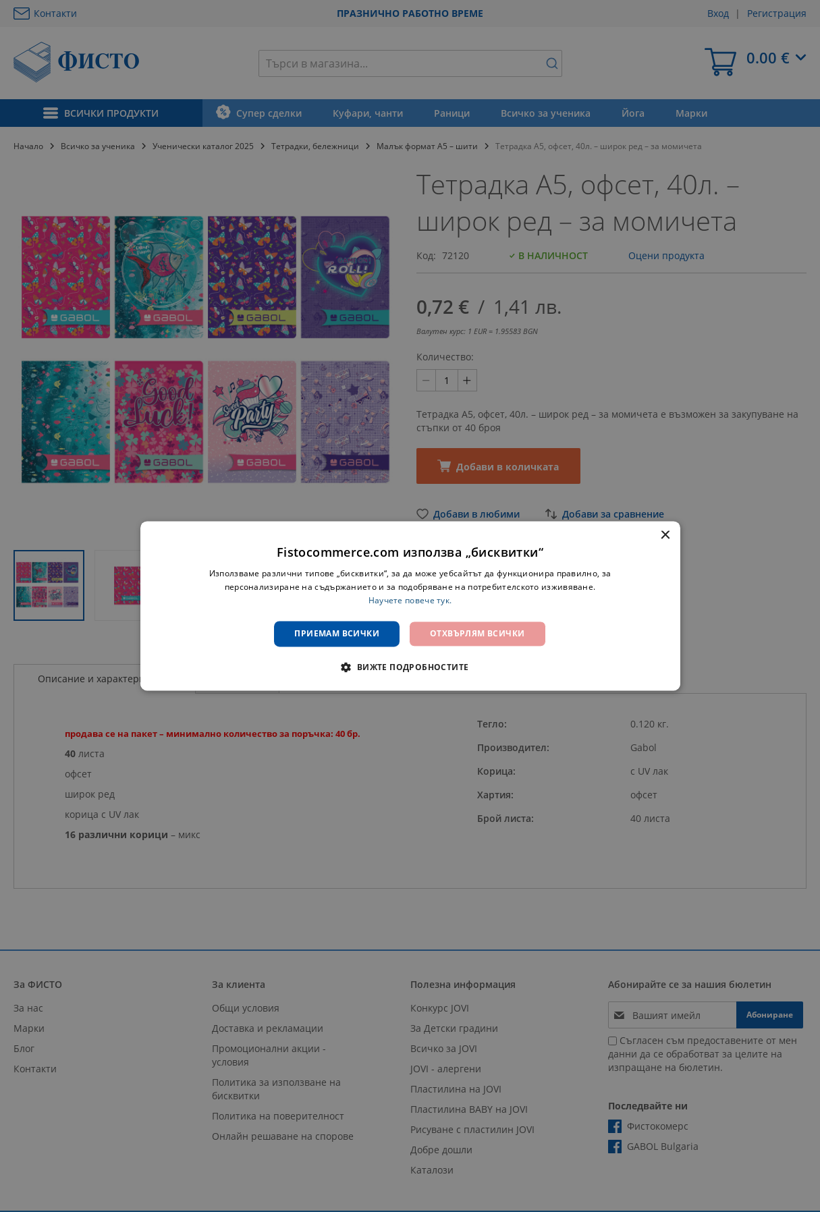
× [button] (665, 535)
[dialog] (410, 605)
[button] (409, 667)
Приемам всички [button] (336, 633)
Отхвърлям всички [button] (477, 633)
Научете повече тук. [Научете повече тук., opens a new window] (410, 600)
